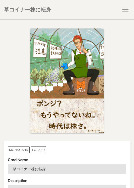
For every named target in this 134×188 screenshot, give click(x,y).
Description (17, 180)
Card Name (18, 159)
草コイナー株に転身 (27, 9)
